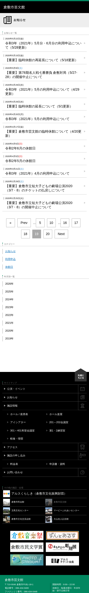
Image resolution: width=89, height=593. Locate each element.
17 (76, 223)
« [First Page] (10, 223)
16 (65, 223)
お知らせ (10, 251)
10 (51, 223)
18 (25, 234)
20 (48, 234)
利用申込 (10, 259)
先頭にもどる (81, 374)
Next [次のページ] (61, 234)
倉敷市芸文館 (33, 7)
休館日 (9, 266)
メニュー (83, 7)
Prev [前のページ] (24, 223)
